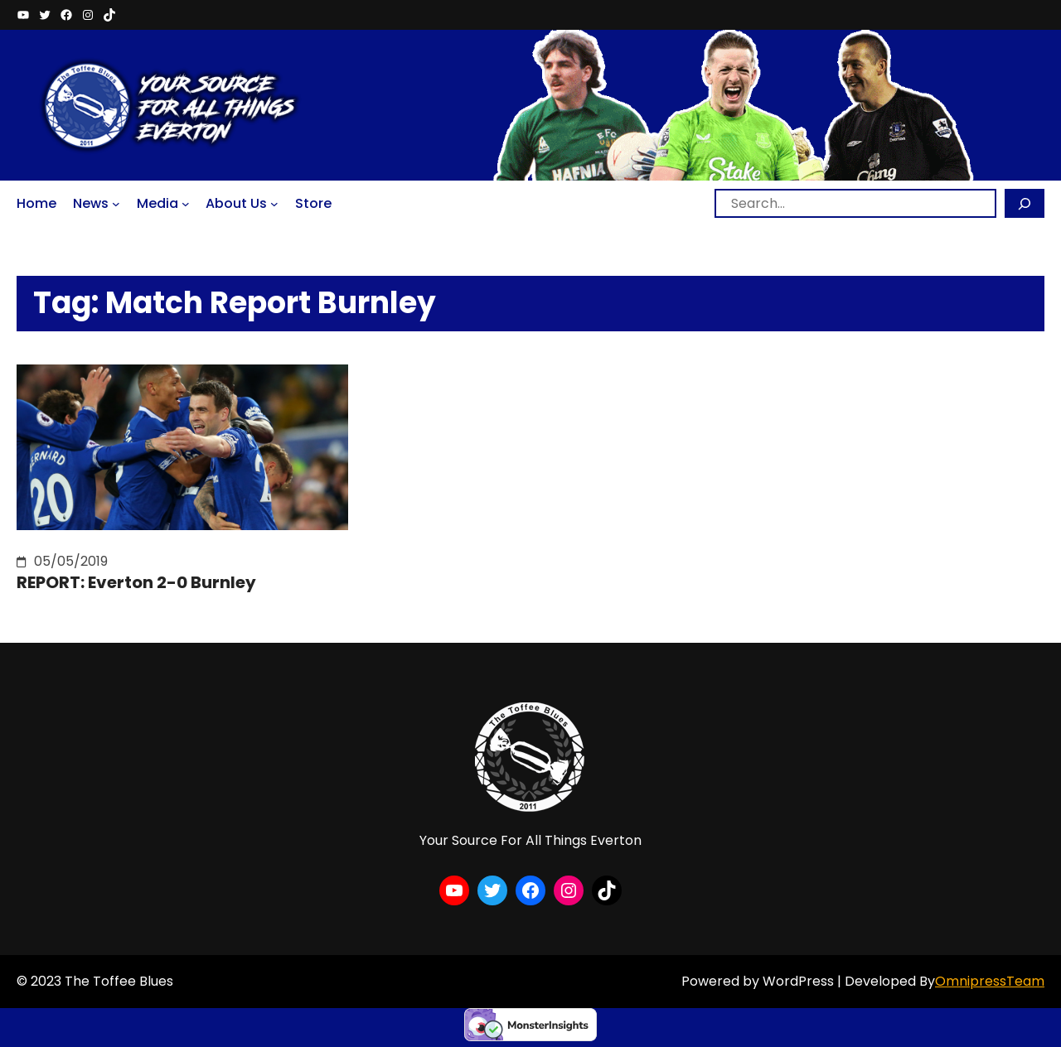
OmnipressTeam (989, 981)
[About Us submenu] (274, 204)
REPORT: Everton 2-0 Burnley (136, 582)
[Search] (1024, 203)
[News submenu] (116, 204)
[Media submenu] (186, 204)
